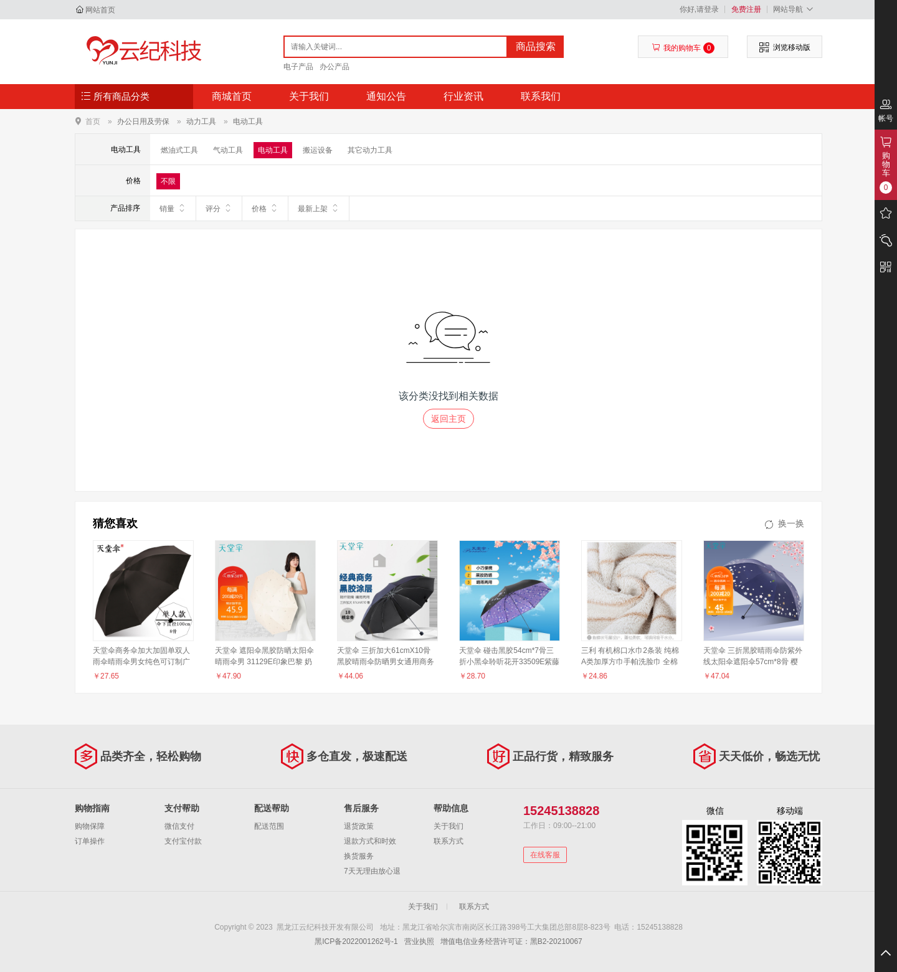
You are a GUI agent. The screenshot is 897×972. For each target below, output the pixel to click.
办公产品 (334, 66)
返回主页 (448, 419)
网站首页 (100, 10)
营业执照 (419, 941)
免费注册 (746, 9)
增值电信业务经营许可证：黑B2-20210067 (511, 941)
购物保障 (90, 826)
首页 (92, 121)
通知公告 (386, 96)
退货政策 (359, 826)
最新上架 (318, 208)
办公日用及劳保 (143, 121)
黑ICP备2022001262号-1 (356, 941)
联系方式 (448, 841)
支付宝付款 (183, 841)
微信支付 (179, 826)
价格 (265, 208)
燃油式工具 (179, 150)
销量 (172, 208)
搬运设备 (318, 150)
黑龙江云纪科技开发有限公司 (141, 51)
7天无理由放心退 (372, 871)
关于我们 (309, 96)
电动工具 (248, 121)
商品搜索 (536, 46)
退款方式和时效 (370, 841)
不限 (168, 181)
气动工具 (228, 150)
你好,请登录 (699, 9)
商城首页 (232, 96)
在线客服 (545, 854)
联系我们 (541, 96)
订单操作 (90, 841)
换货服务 (359, 856)
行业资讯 (463, 96)
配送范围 (269, 826)
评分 (219, 208)
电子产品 (298, 66)
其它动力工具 (370, 150)
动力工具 (201, 121)
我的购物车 (683, 48)
